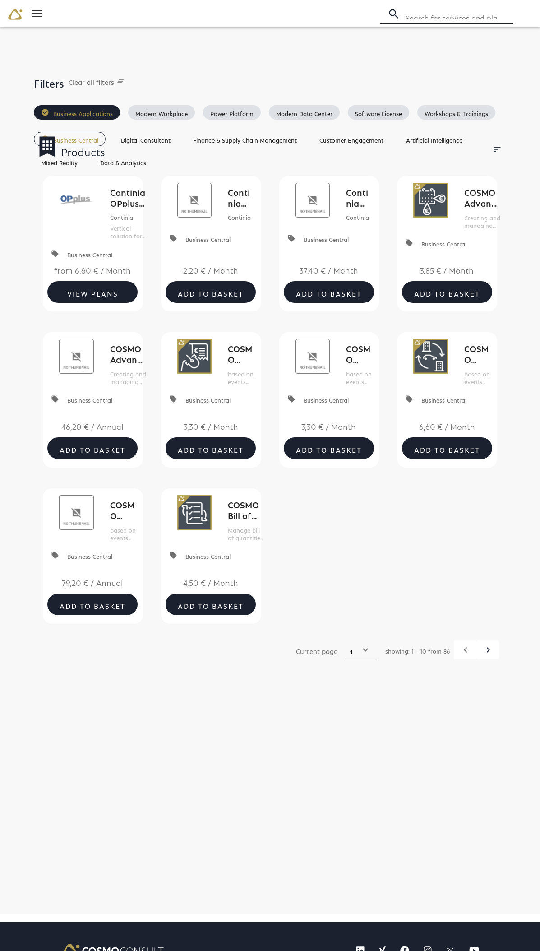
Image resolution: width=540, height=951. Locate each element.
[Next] (487, 649)
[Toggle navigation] (37, 13)
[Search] (458, 14)
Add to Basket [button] (211, 292)
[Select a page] (361, 650)
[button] (77, 112)
